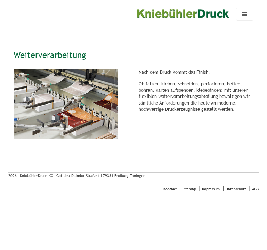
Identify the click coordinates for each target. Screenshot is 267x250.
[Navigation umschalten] (244, 14)
